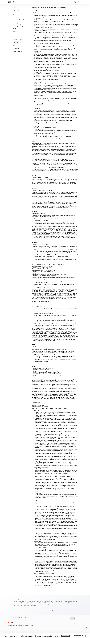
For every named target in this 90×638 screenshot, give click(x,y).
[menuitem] (20, 8)
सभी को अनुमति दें (65, 635)
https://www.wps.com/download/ (29, 605)
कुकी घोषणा (51, 636)
